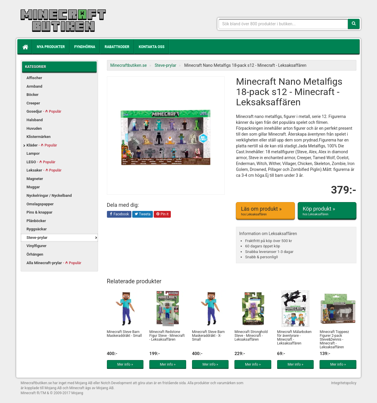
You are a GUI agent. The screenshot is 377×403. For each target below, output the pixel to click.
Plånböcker (36, 221)
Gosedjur (44, 111)
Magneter (35, 178)
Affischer (34, 78)
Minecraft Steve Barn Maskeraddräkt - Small (124, 334)
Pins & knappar (39, 212)
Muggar (33, 187)
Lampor (33, 153)
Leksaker (44, 170)
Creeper (33, 103)
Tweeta (143, 214)
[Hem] (24, 46)
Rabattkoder (117, 47)
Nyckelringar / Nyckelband (49, 195)
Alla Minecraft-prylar (54, 263)
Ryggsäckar (37, 229)
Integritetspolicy (343, 383)
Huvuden (34, 128)
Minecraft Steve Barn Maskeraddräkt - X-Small (208, 336)
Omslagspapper (40, 204)
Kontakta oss (151, 47)
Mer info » (125, 364)
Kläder (42, 145)
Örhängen (35, 254)
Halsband (35, 120)
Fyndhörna (84, 47)
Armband (34, 86)
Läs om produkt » (265, 211)
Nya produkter (51, 47)
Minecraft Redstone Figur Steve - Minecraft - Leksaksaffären (167, 336)
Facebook (119, 214)
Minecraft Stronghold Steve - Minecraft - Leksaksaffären (250, 336)
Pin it (162, 214)
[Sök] (354, 24)
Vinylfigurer (37, 246)
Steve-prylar (37, 237)
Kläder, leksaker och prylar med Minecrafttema (63, 20)
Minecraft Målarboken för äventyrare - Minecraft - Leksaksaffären (294, 338)
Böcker (33, 94)
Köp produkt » (327, 211)
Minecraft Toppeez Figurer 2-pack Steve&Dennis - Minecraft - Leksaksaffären (334, 339)
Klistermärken (39, 136)
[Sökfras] (283, 24)
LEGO (41, 162)
